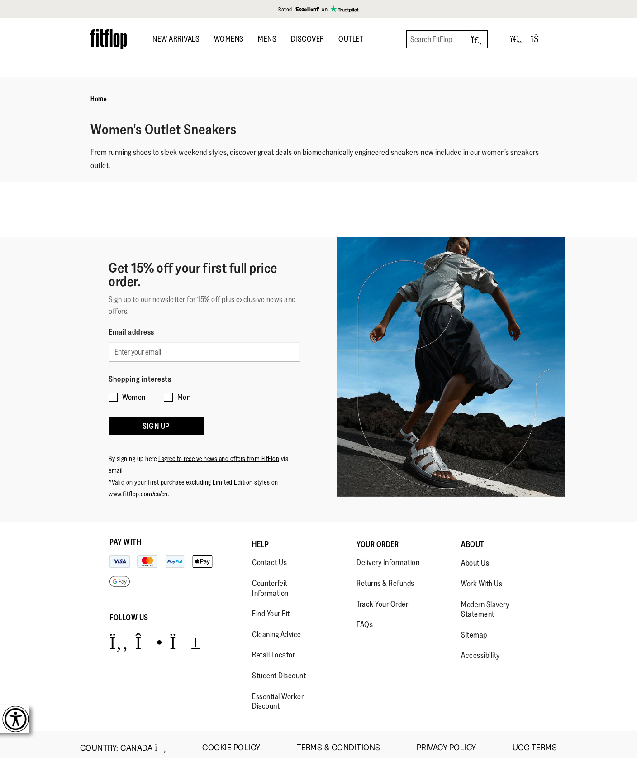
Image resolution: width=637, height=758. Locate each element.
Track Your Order (382, 597)
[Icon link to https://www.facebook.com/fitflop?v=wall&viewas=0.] (118, 636)
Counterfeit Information (270, 581)
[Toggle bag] (539, 39)
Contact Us (269, 556)
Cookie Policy (231, 741)
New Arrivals (176, 39)
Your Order (378, 538)
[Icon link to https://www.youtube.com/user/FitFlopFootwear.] (185, 636)
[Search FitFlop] (447, 39)
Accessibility (480, 648)
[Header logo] (108, 39)
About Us (475, 556)
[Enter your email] (204, 351)
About (473, 538)
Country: (123, 741)
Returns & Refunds (385, 576)
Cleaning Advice (276, 628)
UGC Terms (535, 741)
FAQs (365, 618)
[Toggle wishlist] (516, 39)
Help (260, 538)
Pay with (125, 536)
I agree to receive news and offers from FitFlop (219, 452)
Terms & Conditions (338, 741)
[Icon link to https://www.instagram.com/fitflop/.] (149, 636)
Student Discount (279, 669)
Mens (267, 39)
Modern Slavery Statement (485, 603)
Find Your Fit (271, 607)
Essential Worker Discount (278, 695)
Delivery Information (388, 556)
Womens (229, 39)
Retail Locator (273, 648)
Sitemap (474, 628)
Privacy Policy (446, 741)
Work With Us (481, 577)
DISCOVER (307, 39)
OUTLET (350, 39)
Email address (131, 332)
